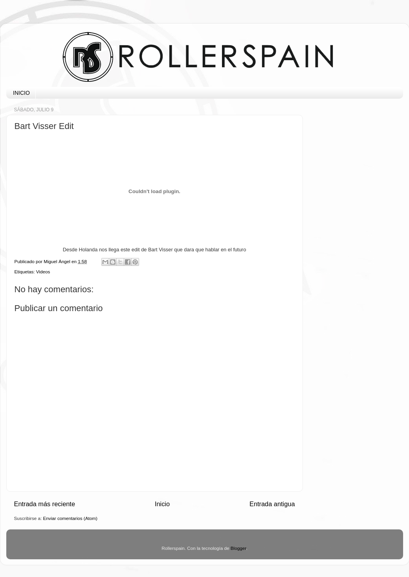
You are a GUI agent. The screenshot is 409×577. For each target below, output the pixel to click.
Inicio (162, 503)
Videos (43, 271)
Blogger (238, 548)
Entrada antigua (272, 503)
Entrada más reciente (44, 503)
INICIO (21, 93)
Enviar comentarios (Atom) (70, 518)
